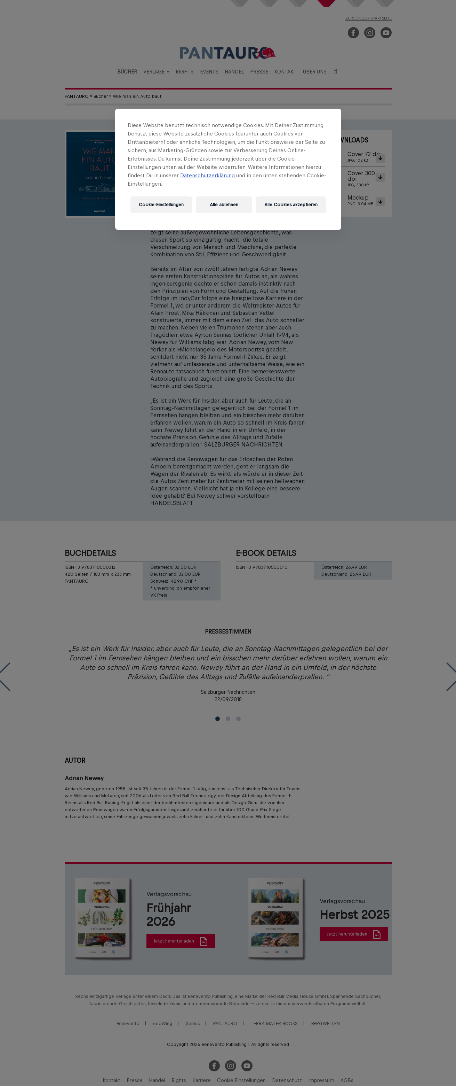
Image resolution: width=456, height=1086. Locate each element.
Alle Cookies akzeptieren (291, 204)
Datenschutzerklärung (208, 175)
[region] (228, 169)
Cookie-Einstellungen (161, 204)
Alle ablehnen (224, 204)
